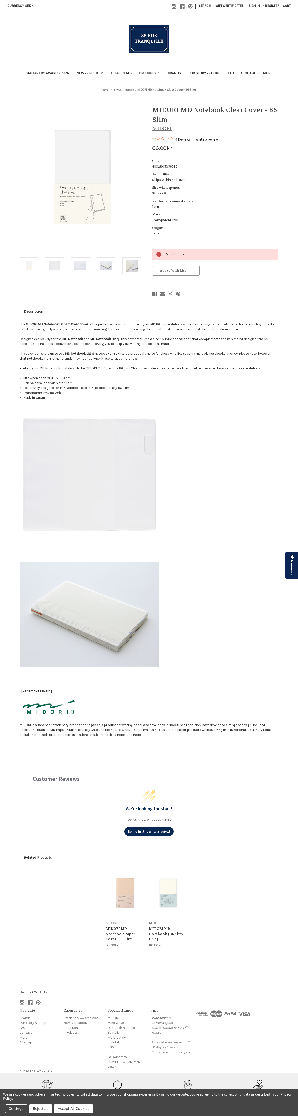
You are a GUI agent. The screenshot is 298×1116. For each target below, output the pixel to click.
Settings (16, 1108)
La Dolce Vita (117, 1057)
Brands (174, 73)
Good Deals (121, 73)
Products (149, 73)
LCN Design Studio (121, 1028)
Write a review (207, 139)
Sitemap (26, 1042)
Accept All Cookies (73, 1108)
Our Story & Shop (204, 73)
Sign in (254, 6)
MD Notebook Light (79, 354)
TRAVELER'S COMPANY (124, 1062)
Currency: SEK (20, 6)
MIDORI (113, 1018)
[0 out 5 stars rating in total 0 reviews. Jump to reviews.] (171, 138)
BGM (111, 1047)
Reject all (40, 1108)
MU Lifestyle (117, 1037)
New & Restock (90, 73)
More (267, 73)
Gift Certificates (230, 6)
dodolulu (114, 1042)
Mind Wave (116, 1023)
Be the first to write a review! (149, 831)
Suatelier (114, 1033)
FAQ (231, 73)
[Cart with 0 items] (286, 5)
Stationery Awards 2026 (47, 73)
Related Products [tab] (38, 857)
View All (113, 1067)
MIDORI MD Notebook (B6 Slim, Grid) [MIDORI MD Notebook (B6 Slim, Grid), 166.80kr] (166, 933)
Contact (248, 73)
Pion (111, 1052)
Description (33, 311)
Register (272, 6)
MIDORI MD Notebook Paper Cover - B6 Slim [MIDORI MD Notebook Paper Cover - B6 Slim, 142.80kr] (120, 933)
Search (205, 6)
